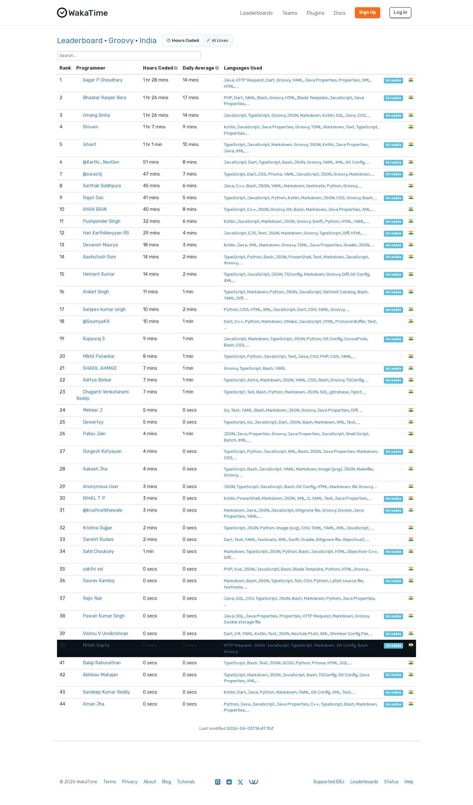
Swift (317, 221)
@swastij (92, 174)
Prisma (275, 174)
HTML (229, 86)
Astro (252, 379)
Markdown (310, 115)
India (148, 40)
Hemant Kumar (99, 274)
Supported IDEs (329, 782)
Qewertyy (93, 422)
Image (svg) (287, 527)
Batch (230, 439)
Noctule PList (304, 633)
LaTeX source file (346, 580)
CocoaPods (355, 338)
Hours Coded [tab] (183, 40)
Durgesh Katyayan (102, 451)
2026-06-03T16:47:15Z (250, 728)
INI (354, 486)
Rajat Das (93, 197)
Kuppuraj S (94, 338)
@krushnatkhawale (102, 510)
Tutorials (186, 782)
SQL (340, 115)
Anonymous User (100, 486)
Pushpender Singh (101, 221)
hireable (393, 80)
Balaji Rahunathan (102, 663)
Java (229, 79)
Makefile (365, 468)
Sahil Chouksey (98, 551)
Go (226, 410)
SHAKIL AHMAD (100, 368)
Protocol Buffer (350, 321)
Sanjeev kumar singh (104, 309)
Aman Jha (93, 704)
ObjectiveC (354, 539)
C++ (240, 185)
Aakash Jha (95, 469)
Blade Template (312, 97)
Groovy (121, 40)
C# (237, 633)
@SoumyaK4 (96, 321)
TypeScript (259, 115)
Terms (109, 782)
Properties (349, 79)
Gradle (350, 244)
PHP (228, 97)
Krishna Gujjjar (97, 528)
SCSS (288, 662)
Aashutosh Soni (99, 257)
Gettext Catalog (339, 291)
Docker (345, 510)
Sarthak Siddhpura (102, 186)
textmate (315, 185)
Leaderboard (80, 40)
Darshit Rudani (98, 539)
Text (350, 126)
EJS (252, 232)
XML (366, 79)
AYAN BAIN (94, 209)
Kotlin (328, 115)
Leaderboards (256, 13)
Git (289, 209)
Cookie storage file (242, 621)
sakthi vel (93, 569)
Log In (400, 12)
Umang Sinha (96, 115)
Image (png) (330, 468)
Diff (346, 232)
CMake (290, 321)
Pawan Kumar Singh (104, 616)
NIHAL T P (94, 498)
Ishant (89, 144)
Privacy (130, 782)
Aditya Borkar (97, 380)
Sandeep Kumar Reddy (106, 692)
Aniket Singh (96, 292)
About (150, 782)
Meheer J (92, 410)
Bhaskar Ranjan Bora (104, 97)
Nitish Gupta (96, 645)
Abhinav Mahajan (100, 675)
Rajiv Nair (92, 598)
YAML (297, 79)
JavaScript (341, 97)
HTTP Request (250, 79)
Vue (238, 568)
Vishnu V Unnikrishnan (105, 633)
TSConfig (293, 274)
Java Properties (321, 79)
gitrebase (339, 391)
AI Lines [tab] (217, 40)
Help (409, 782)
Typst (356, 391)
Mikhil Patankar (99, 356)
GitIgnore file (307, 510)
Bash (262, 97)
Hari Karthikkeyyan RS (106, 233)
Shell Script (357, 433)
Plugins (315, 13)
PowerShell (299, 256)
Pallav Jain (94, 433)
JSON (292, 115)
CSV (312, 309)
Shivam (90, 127)
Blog (166, 782)
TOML (316, 126)
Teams (289, 13)
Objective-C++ (362, 551)
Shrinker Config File (349, 633)
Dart (270, 79)
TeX (250, 391)
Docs (339, 13)
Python (334, 185)
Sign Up (367, 12)
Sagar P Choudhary (103, 80)
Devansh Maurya (100, 245)
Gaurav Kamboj (98, 580)
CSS (361, 115)
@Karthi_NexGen (101, 162)
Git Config (355, 162)
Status (391, 782)
